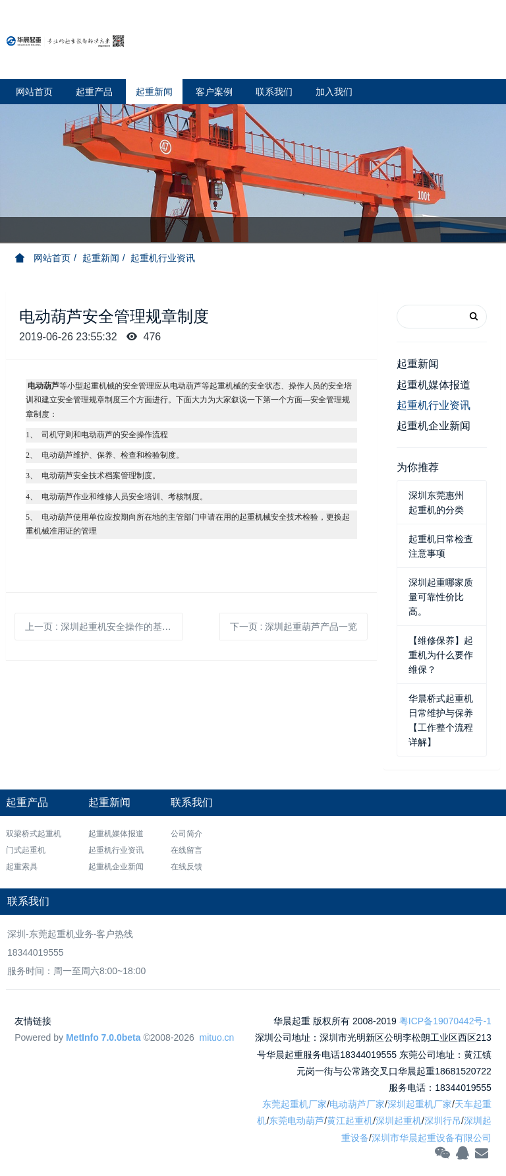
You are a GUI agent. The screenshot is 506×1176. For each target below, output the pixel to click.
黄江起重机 (350, 1120)
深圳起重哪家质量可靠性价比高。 (440, 597)
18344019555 (35, 952)
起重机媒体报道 (433, 384)
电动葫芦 (43, 385)
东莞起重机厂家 (294, 1104)
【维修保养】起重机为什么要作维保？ (440, 655)
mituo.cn (216, 1037)
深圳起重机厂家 (419, 1104)
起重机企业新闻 (433, 425)
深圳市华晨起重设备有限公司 (432, 1137)
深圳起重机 (399, 1120)
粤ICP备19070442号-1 (445, 1021)
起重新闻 (100, 258)
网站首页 (34, 91)
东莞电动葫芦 (296, 1120)
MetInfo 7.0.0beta (103, 1037)
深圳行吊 (442, 1120)
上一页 (104, 626)
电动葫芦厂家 (357, 1104)
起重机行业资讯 (162, 258)
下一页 (294, 626)
